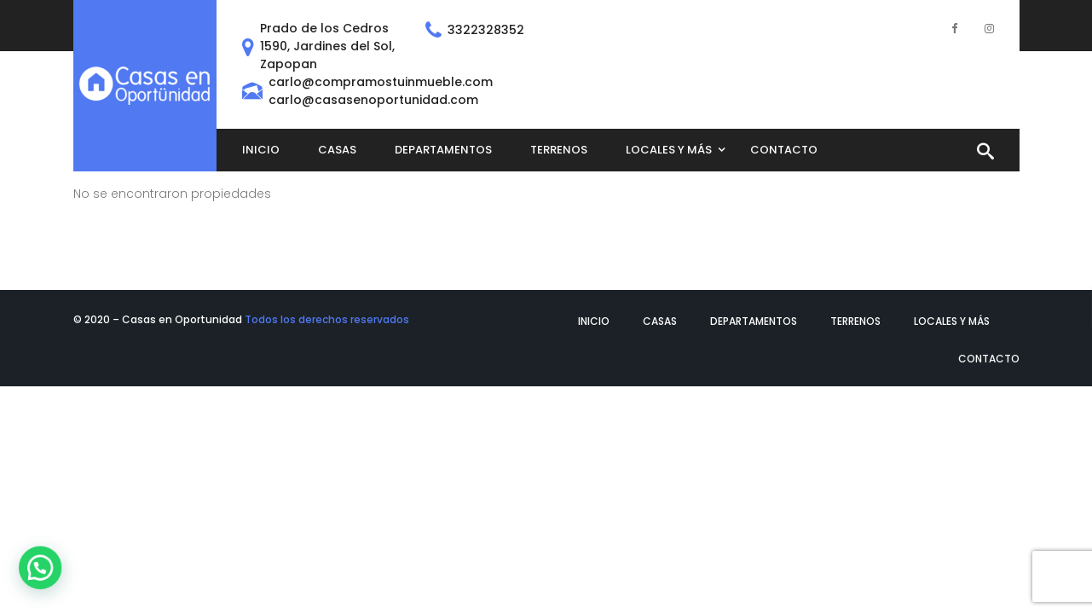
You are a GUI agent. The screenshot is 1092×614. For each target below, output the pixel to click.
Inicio (594, 321)
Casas (660, 321)
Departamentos (753, 321)
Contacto (989, 358)
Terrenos (855, 321)
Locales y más (952, 321)
